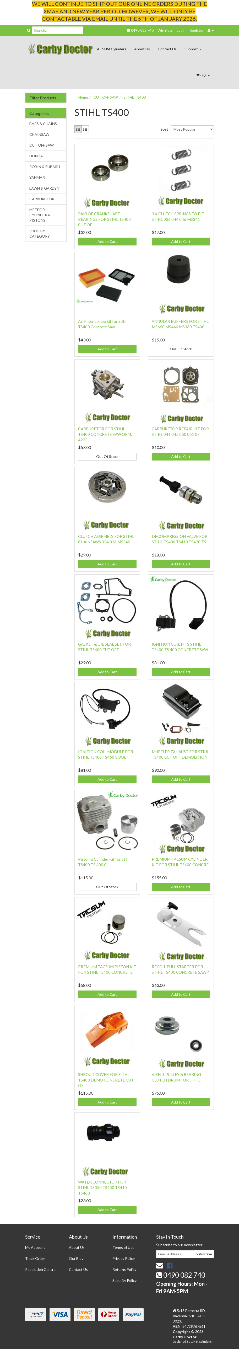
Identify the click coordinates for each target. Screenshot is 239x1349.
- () (203, 75)
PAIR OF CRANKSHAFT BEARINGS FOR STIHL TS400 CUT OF (104, 219)
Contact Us (167, 49)
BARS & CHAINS (43, 123)
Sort (163, 129)
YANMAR (37, 177)
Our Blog (76, 1258)
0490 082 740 (140, 30)
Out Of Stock (181, 349)
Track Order (35, 1258)
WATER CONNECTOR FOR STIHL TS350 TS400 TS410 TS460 (102, 1187)
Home (83, 97)
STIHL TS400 (134, 97)
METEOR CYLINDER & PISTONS (40, 214)
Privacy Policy (123, 1258)
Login (181, 30)
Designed (180, 1341)
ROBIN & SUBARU (44, 166)
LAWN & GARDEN (44, 188)
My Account (35, 1247)
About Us (142, 49)
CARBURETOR (41, 199)
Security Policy (124, 1280)
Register (196, 30)
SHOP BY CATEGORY (39, 233)
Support (192, 49)
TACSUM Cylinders (110, 49)
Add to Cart (107, 241)
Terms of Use (123, 1247)
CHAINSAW (39, 134)
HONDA (36, 156)
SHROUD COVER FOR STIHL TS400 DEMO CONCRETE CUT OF (106, 1080)
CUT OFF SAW (41, 145)
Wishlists (165, 30)
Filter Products (42, 97)
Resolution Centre (40, 1269)
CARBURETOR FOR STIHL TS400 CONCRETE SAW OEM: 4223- (105, 434)
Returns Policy (124, 1269)
